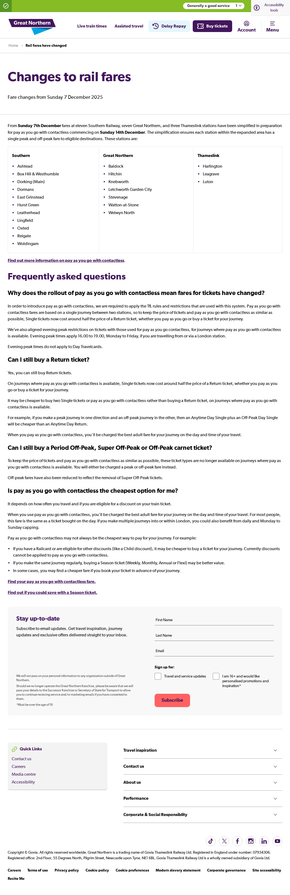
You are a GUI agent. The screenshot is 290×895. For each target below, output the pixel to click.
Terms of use (37, 870)
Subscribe (172, 700)
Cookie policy (97, 870)
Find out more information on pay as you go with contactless (66, 260)
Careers (19, 767)
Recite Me (16, 879)
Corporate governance (226, 870)
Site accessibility (266, 870)
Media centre (24, 774)
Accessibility (23, 782)
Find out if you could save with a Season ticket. (52, 592)
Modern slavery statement (178, 870)
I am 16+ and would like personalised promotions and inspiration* (245, 681)
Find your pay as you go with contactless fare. (52, 581)
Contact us (21, 759)
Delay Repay (169, 26)
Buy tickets (212, 26)
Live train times (92, 26)
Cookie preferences (132, 870)
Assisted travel (129, 26)
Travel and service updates (185, 676)
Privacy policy (67, 870)
